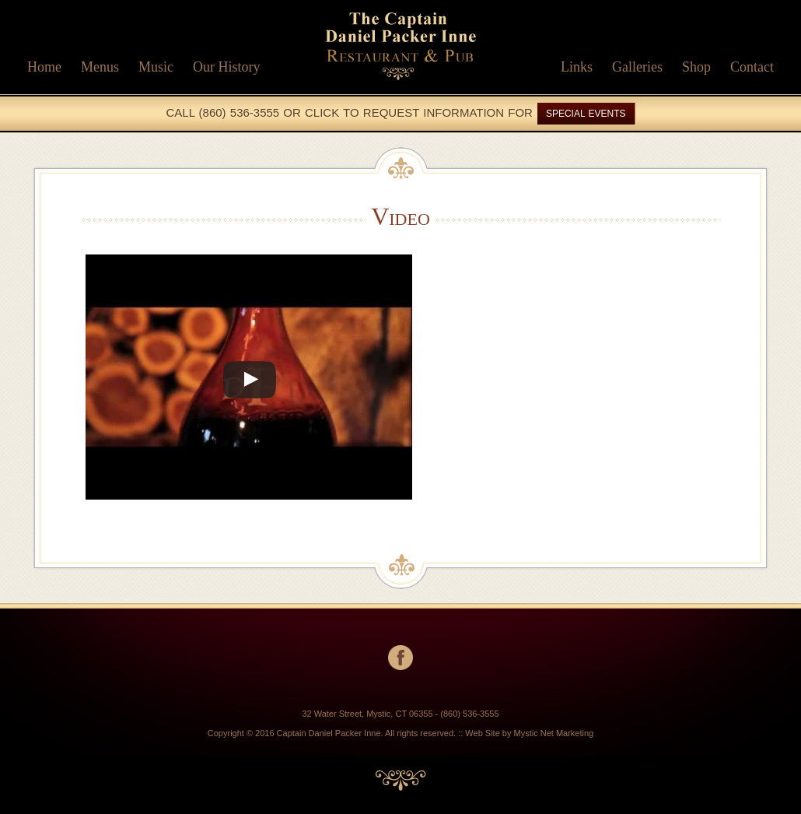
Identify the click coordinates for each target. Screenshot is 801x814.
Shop (696, 67)
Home (44, 67)
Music (155, 67)
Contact (752, 67)
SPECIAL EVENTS (586, 113)
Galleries (637, 67)
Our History (227, 67)
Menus (100, 67)
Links (577, 67)
